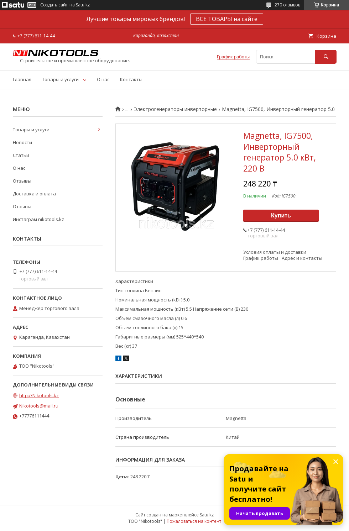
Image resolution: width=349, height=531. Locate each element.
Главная (22, 79)
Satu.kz (207, 515)
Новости (22, 142)
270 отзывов (287, 5)
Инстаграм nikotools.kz (38, 219)
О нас (103, 79)
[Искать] (326, 57)
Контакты (131, 79)
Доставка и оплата (34, 193)
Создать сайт (54, 4)
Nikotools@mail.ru (38, 406)
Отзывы (22, 181)
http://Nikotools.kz (39, 395)
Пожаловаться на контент (194, 521)
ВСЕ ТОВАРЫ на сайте (226, 19)
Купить (281, 215)
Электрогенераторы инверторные (175, 109)
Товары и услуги (60, 79)
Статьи (21, 155)
